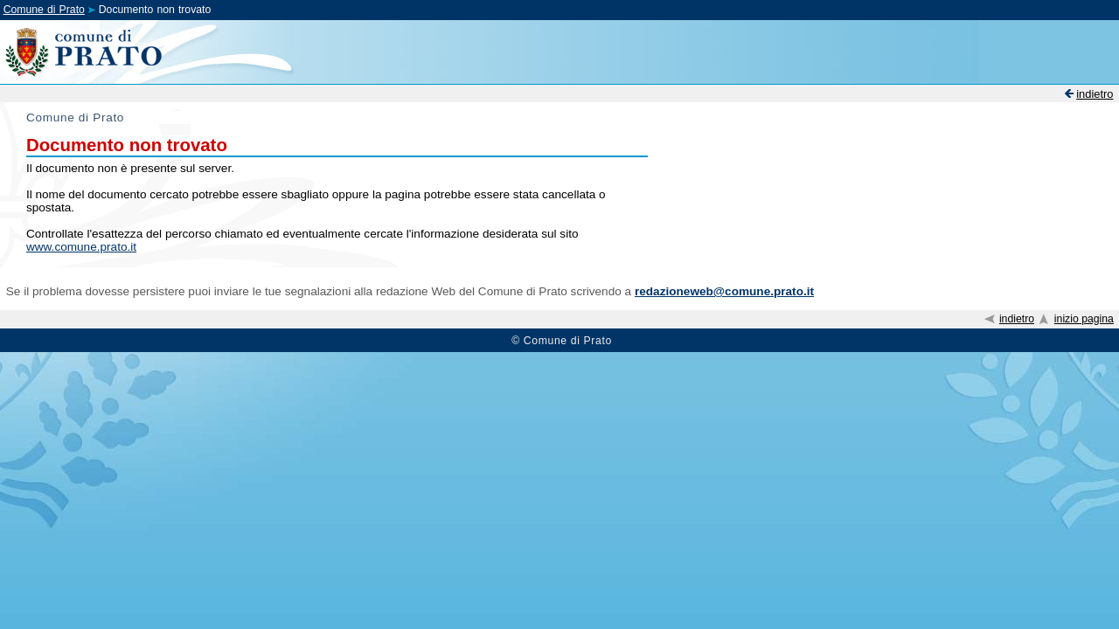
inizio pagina (1084, 319)
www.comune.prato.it (81, 246)
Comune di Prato (44, 9)
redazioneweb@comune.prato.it (724, 291)
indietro (1094, 93)
